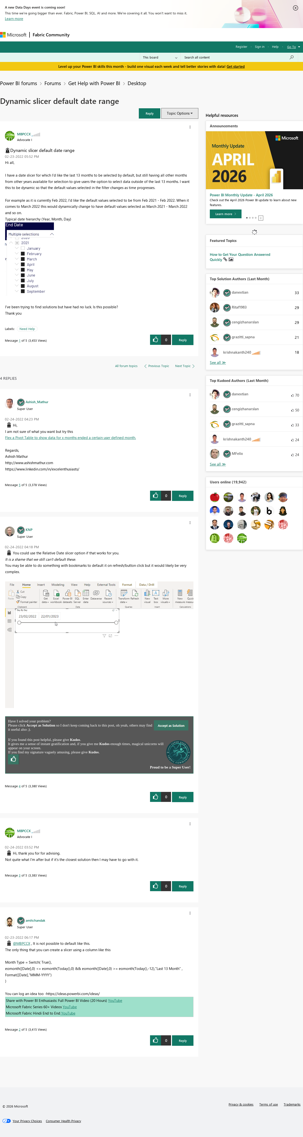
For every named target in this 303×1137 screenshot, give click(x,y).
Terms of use (268, 1104)
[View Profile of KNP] (29, 529)
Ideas (122, 34)
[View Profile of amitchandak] (35, 920)
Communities (144, 34)
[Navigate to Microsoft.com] (13, 35)
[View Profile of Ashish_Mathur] (37, 401)
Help (275, 46)
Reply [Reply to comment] (183, 496)
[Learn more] (226, 213)
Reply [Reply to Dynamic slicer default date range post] (183, 340)
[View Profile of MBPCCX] (24, 133)
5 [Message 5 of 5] (19, 485)
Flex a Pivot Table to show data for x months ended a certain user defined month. (70, 437)
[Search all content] (239, 57)
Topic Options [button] (178, 113)
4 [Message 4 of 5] (19, 786)
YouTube (115, 1000)
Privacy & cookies (241, 1104)
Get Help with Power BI (94, 83)
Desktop (137, 83)
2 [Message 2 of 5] (19, 1029)
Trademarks (292, 1104)
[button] (149, 113)
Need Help (27, 328)
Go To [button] (291, 47)
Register (241, 46)
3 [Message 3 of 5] (19, 875)
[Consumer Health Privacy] (63, 1121)
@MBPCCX (21, 943)
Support (205, 34)
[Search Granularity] (160, 57)
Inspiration (102, 34)
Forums (80, 34)
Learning (184, 34)
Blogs (166, 34)
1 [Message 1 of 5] (19, 340)
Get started (236, 66)
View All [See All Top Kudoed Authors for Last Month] (218, 464)
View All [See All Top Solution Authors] (218, 362)
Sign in (259, 46)
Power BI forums (18, 83)
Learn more (14, 18)
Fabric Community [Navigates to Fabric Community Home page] (51, 35)
